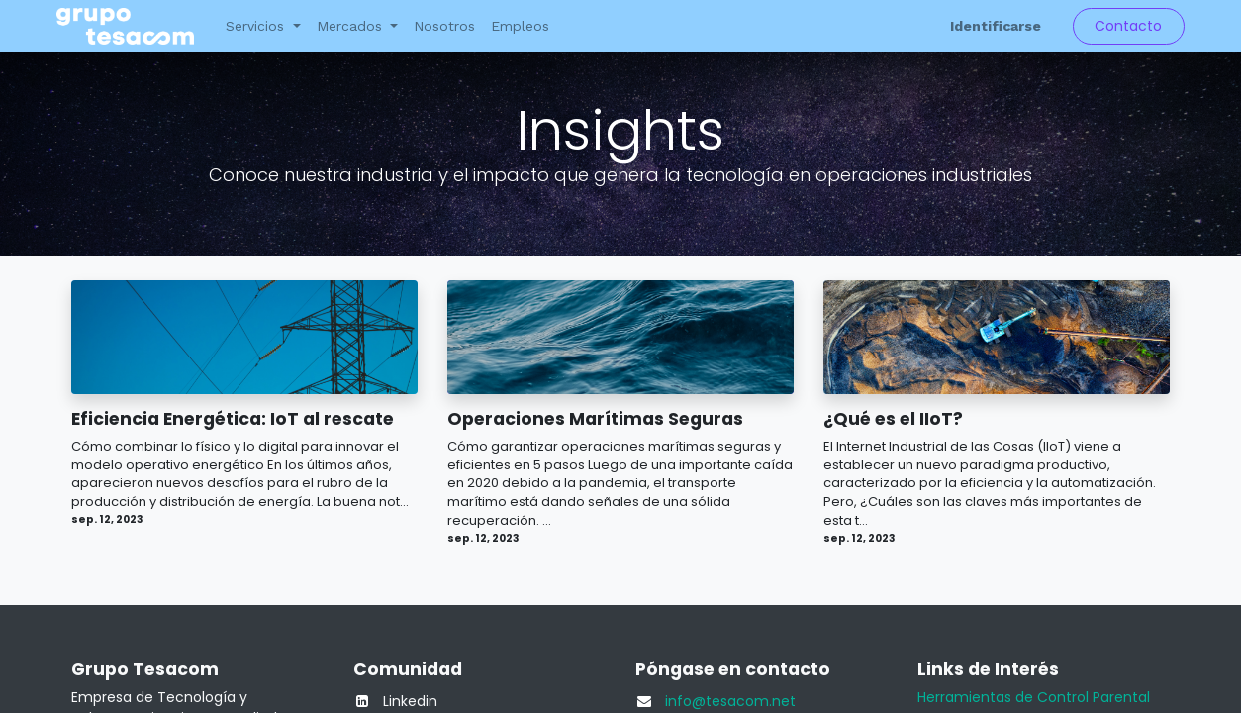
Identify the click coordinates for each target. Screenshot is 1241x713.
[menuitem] (444, 26)
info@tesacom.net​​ (730, 701)
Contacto (1128, 26)
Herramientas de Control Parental (1033, 697)
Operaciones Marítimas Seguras (595, 419)
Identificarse (995, 26)
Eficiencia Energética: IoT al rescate (232, 419)
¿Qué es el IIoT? (893, 419)
